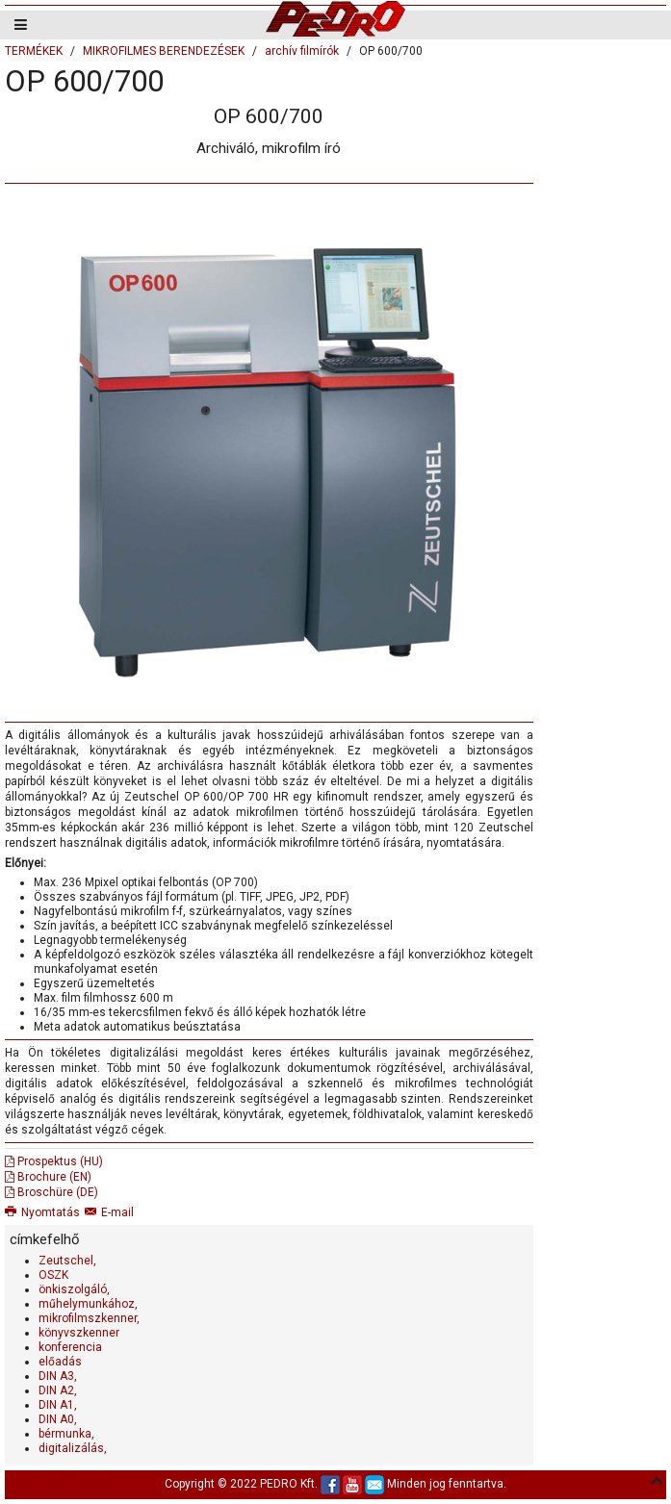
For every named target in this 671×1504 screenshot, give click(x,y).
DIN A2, (58, 1390)
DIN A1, (58, 1405)
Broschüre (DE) (51, 1192)
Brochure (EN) (48, 1177)
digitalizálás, (73, 1448)
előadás (60, 1361)
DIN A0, (58, 1419)
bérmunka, (66, 1433)
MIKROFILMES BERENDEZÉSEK (164, 51)
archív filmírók (302, 51)
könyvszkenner (79, 1332)
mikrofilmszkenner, (89, 1318)
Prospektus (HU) (54, 1161)
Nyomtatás (42, 1212)
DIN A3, (58, 1376)
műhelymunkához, (88, 1304)
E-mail (109, 1212)
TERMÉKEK (34, 51)
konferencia (70, 1347)
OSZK (53, 1275)
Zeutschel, (67, 1260)
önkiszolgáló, (74, 1289)
